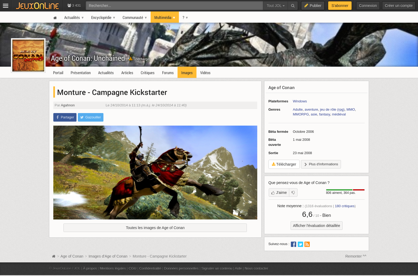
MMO (351, 109)
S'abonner (339, 5)
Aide (238, 268)
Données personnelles (181, 268)
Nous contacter (256, 268)
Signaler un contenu (216, 268)
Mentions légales (113, 268)
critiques (345, 206)
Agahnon (68, 105)
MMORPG (301, 114)
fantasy (324, 114)
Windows (300, 101)
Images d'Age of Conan (108, 256)
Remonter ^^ (356, 256)
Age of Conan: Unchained (88, 58)
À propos (90, 268)
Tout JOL (275, 5)
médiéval (339, 114)
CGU (132, 268)
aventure (311, 109)
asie (314, 114)
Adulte (298, 109)
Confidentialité (150, 268)
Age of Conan (281, 87)
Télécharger (139, 58)
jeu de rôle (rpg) (332, 109)
